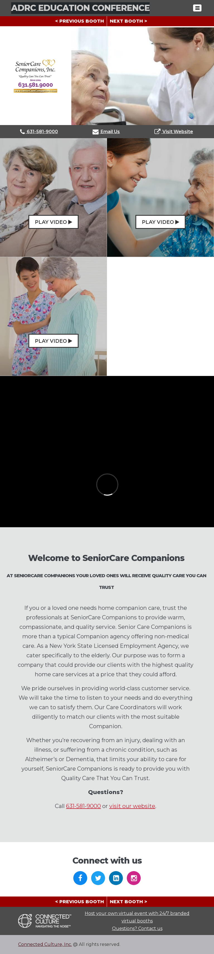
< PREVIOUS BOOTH (79, 21)
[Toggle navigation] (197, 7)
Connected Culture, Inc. (45, 944)
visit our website (132, 806)
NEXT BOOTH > (128, 21)
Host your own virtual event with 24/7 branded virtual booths (137, 917)
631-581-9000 (39, 131)
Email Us (106, 131)
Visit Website (173, 131)
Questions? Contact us (137, 928)
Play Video (53, 222)
